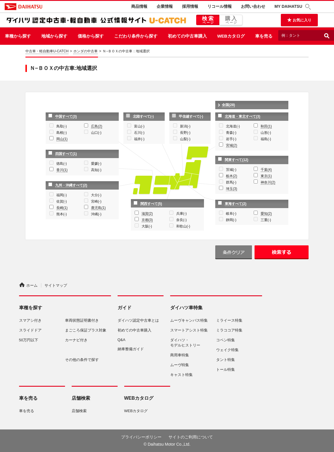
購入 (231, 20)
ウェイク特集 (227, 350)
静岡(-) (231, 220)
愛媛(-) (96, 164)
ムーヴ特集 (179, 365)
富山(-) (139, 126)
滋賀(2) (147, 214)
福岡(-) (61, 195)
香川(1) (62, 170)
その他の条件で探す (82, 359)
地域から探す (54, 36)
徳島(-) (61, 164)
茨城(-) (231, 170)
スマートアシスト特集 (189, 330)
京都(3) (147, 220)
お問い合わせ (253, 6)
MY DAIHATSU (288, 6)
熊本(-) (61, 214)
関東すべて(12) (236, 160)
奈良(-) (181, 220)
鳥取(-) (61, 126)
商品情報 (139, 6)
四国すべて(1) (66, 154)
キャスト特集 (181, 375)
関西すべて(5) (151, 204)
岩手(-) (231, 139)
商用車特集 (179, 355)
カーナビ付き (76, 340)
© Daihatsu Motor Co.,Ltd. (167, 444)
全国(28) (228, 105)
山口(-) (96, 133)
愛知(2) (266, 214)
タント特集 (225, 359)
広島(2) (96, 126)
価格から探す (91, 36)
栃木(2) (231, 176)
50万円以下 (28, 340)
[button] (309, 7)
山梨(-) (185, 139)
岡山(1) (62, 139)
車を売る (263, 36)
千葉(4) (266, 170)
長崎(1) (62, 208)
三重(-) (266, 220)
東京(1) (266, 176)
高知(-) (96, 170)
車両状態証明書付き (82, 320)
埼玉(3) (231, 189)
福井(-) (139, 139)
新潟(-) (185, 126)
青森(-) (231, 133)
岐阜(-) (231, 214)
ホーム (28, 285)
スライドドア (30, 330)
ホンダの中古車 (85, 51)
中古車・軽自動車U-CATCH (46, 51)
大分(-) (96, 195)
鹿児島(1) (98, 208)
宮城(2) (231, 145)
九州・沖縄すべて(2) (71, 185)
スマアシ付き (30, 320)
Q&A (121, 340)
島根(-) (61, 133)
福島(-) (266, 139)
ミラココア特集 (229, 330)
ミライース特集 (229, 320)
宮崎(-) (96, 201)
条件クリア (233, 252)
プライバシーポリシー (141, 437)
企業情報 (165, 6)
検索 (207, 20)
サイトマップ (55, 285)
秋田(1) (266, 126)
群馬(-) (231, 182)
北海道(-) (233, 126)
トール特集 (225, 369)
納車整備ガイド (131, 349)
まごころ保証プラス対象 (85, 330)
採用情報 (190, 6)
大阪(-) (147, 226)
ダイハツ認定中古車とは (138, 320)
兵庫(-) (181, 214)
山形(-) (266, 133)
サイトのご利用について (190, 437)
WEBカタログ (231, 36)
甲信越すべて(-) (191, 116)
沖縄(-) (96, 214)
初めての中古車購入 (187, 36)
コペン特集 (225, 340)
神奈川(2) (268, 182)
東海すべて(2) (235, 204)
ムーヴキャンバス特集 (189, 320)
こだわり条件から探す (135, 36)
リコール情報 (219, 6)
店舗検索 (79, 411)
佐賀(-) (61, 201)
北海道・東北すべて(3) (242, 116)
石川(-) (139, 133)
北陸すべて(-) (143, 116)
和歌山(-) (183, 226)
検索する (282, 252)
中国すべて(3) (66, 116)
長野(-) (185, 133)
